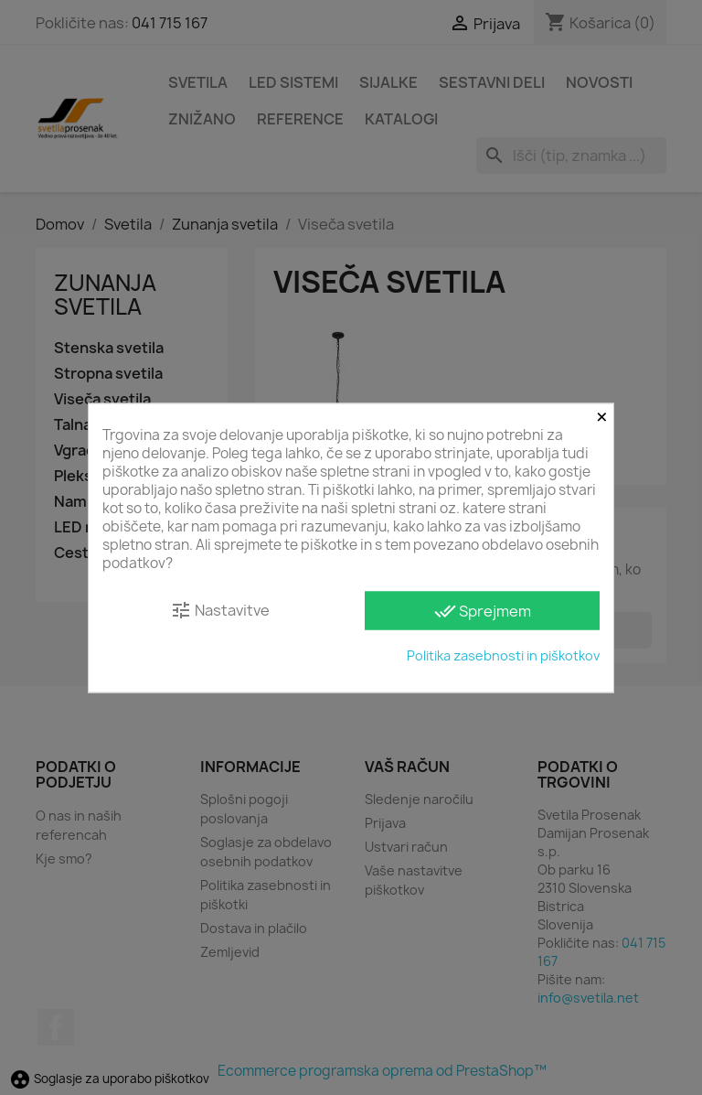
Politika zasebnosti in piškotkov (503, 654)
